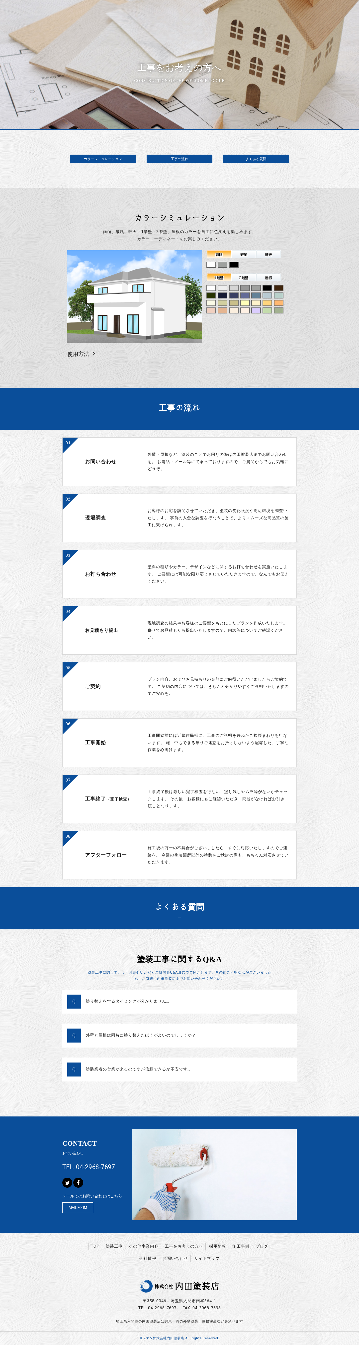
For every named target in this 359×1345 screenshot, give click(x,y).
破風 (244, 254)
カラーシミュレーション (103, 159)
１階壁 (219, 277)
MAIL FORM (78, 1208)
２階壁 (244, 277)
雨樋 (219, 254)
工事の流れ (179, 159)
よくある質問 (256, 159)
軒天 (268, 254)
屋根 (268, 277)
